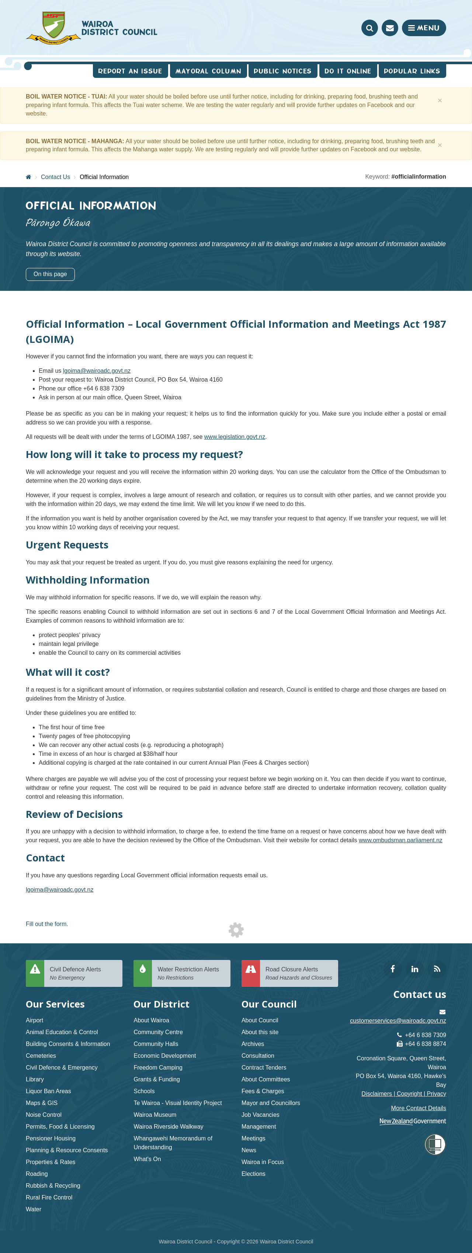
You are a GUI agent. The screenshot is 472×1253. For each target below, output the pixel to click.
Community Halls (155, 1044)
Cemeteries (41, 1056)
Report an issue (130, 71)
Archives (253, 1044)
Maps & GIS (42, 1103)
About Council (260, 1020)
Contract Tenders (264, 1067)
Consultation (258, 1056)
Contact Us (55, 177)
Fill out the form (46, 924)
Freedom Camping (158, 1067)
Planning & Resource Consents (67, 1150)
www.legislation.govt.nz (234, 437)
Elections (254, 1174)
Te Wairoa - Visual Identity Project (177, 1103)
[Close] (440, 100)
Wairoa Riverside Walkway (168, 1126)
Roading (37, 1174)
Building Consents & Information (68, 1044)
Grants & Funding (156, 1079)
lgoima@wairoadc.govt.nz (97, 371)
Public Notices (283, 71)
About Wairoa (151, 1020)
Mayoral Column (209, 71)
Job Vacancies (261, 1115)
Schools (144, 1091)
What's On (147, 1159)
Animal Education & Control (62, 1032)
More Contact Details (418, 1108)
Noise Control (44, 1115)
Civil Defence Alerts (83, 973)
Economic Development (164, 1056)
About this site (260, 1032)
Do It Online (348, 71)
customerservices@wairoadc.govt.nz (398, 1021)
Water (33, 1209)
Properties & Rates (50, 1162)
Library (35, 1079)
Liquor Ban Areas (48, 1091)
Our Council (269, 1004)
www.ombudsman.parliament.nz (400, 840)
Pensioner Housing (51, 1138)
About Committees (266, 1079)
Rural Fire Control (49, 1197)
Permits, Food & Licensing (60, 1126)
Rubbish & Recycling (53, 1186)
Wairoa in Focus (263, 1162)
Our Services (55, 1004)
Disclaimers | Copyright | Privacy (403, 1094)
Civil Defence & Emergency (62, 1067)
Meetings (254, 1138)
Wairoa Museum (154, 1115)
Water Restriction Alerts (191, 973)
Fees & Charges (263, 1091)
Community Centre (158, 1032)
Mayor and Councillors (271, 1103)
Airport (34, 1020)
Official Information (104, 177)
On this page (50, 274)
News (249, 1150)
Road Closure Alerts (299, 973)
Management (259, 1126)
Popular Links (412, 71)
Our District (161, 1004)
